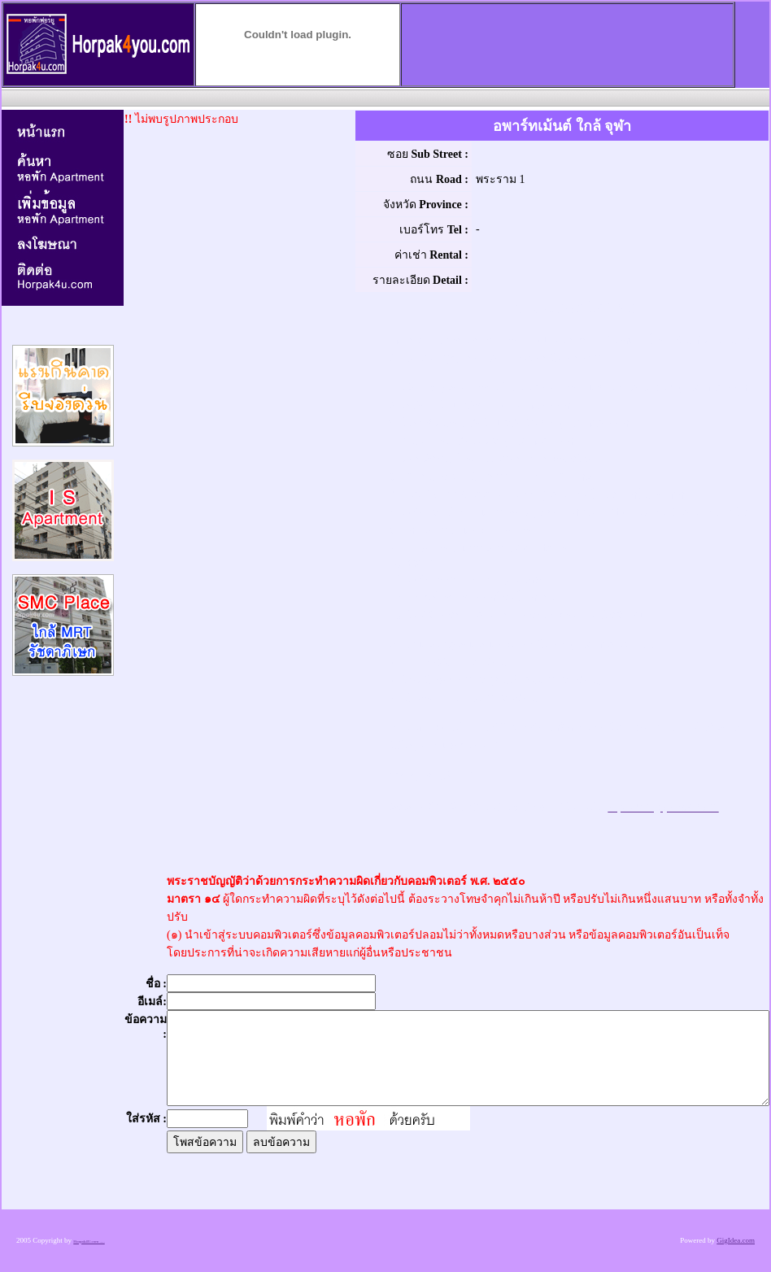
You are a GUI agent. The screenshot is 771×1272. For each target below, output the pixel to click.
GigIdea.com (736, 1240)
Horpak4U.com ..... (88, 1241)
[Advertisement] (384, 97)
